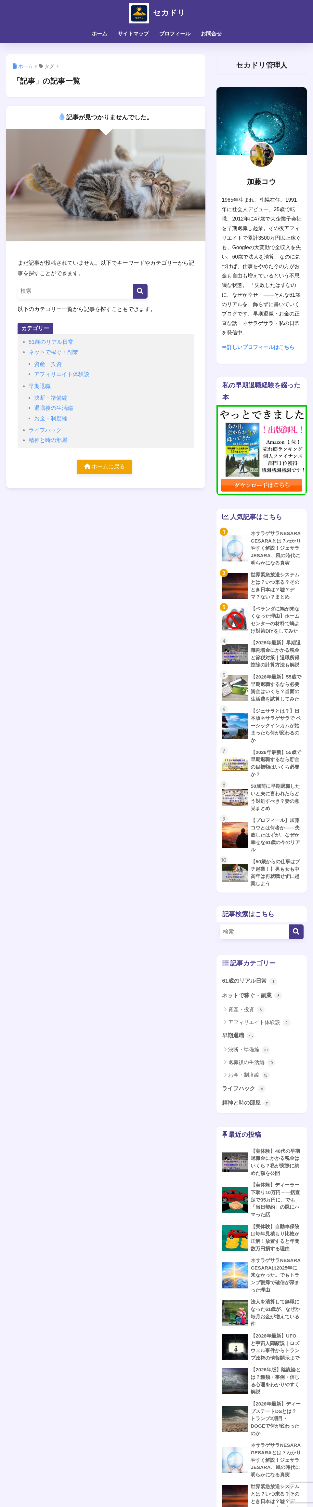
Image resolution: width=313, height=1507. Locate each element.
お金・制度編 (50, 418)
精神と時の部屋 (48, 440)
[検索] (140, 291)
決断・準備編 (50, 398)
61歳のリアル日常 (51, 342)
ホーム (99, 33)
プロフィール (174, 33)
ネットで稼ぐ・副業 (53, 352)
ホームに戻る (104, 467)
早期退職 (40, 386)
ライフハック (45, 430)
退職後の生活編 (53, 408)
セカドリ (156, 12)
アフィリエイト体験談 (61, 374)
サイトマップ (133, 33)
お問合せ (211, 33)
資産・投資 (48, 364)
